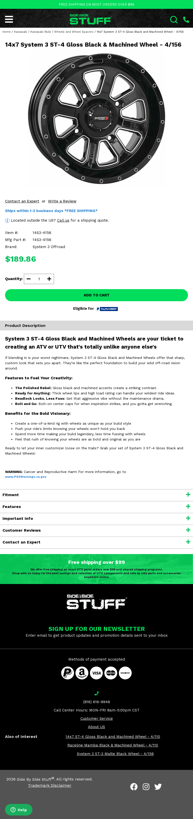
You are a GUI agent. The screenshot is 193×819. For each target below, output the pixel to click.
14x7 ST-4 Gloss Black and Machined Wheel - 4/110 (113, 736)
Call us (63, 220)
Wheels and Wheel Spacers (73, 31)
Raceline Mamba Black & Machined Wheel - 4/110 (112, 745)
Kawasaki (20, 31)
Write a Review (62, 201)
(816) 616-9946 (96, 702)
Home (7, 31)
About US (96, 727)
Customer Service (96, 718)
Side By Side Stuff (35, 779)
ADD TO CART (97, 295)
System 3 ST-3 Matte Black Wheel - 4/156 (115, 754)
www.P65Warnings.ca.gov (25, 477)
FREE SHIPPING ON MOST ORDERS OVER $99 (96, 4)
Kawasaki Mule (40, 31)
